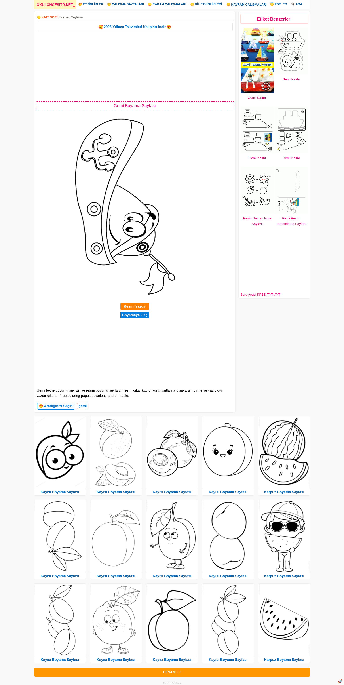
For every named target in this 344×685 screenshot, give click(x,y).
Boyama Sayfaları (71, 17)
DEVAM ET (172, 672)
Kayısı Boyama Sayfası (60, 492)
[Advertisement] (135, 66)
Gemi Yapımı (257, 97)
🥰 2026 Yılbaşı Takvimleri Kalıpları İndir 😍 (134, 27)
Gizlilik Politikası (172, 683)
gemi (82, 406)
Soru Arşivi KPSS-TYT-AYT (260, 294)
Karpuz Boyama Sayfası (284, 492)
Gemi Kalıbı (291, 79)
